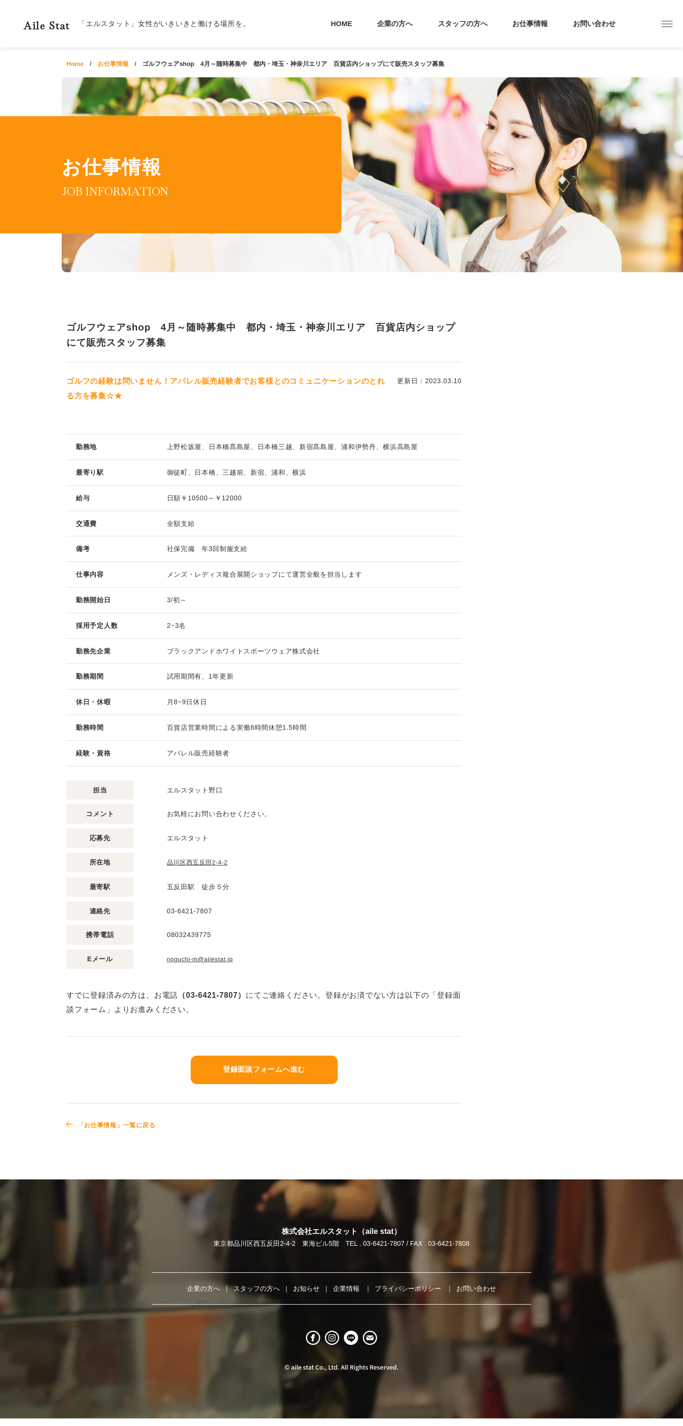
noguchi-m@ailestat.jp (203, 958)
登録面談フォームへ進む (264, 1068)
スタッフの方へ (463, 23)
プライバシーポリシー (409, 1287)
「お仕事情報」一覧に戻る (127, 1124)
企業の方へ (395, 23)
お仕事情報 (530, 23)
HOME (341, 23)
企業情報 (347, 1287)
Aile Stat (63, 23)
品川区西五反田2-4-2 (200, 862)
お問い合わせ (594, 23)
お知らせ (306, 1287)
